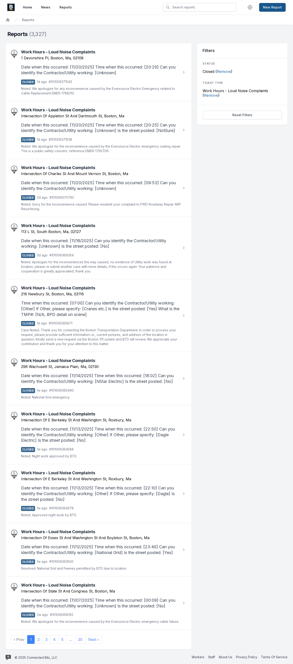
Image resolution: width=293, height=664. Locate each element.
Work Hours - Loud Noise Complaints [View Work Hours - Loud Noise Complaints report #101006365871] (58, 287)
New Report (272, 7)
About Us (225, 657)
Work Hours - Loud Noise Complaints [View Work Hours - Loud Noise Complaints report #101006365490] (58, 360)
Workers (198, 657)
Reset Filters (242, 115)
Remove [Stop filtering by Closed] (224, 71)
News (45, 7)
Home (27, 7)
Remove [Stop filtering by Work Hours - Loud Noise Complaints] (211, 95)
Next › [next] (93, 639)
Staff (211, 657)
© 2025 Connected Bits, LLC (36, 657)
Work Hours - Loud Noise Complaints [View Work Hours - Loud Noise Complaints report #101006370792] (58, 167)
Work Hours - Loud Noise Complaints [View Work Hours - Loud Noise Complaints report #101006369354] (58, 225)
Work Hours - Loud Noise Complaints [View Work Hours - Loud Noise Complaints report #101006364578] (58, 472)
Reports (66, 7)
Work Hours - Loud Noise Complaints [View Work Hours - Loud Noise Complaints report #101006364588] (58, 414)
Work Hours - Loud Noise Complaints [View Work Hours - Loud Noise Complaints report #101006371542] (58, 51)
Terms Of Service (274, 657)
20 (80, 639)
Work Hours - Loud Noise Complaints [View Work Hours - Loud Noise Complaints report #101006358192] (58, 585)
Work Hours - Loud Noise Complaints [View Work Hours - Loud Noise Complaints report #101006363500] (58, 531)
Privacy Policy (246, 657)
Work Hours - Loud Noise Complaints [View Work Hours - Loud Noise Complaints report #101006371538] (58, 109)
